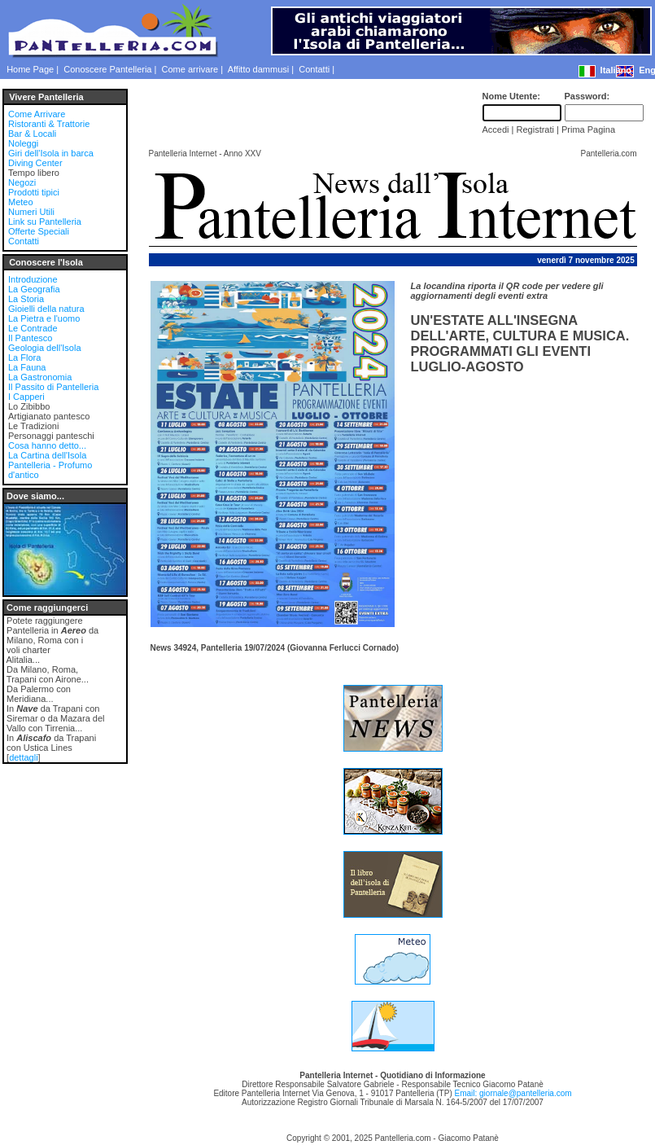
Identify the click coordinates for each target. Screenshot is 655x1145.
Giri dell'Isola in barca (51, 153)
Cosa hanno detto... (47, 445)
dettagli (23, 757)
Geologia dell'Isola (44, 348)
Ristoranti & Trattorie (49, 124)
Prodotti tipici (33, 192)
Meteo (20, 202)
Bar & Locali (32, 133)
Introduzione (33, 279)
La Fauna (27, 367)
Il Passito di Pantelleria (53, 387)
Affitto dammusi (259, 69)
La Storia (26, 299)
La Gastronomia (40, 377)
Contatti (314, 69)
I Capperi (26, 396)
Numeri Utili (31, 212)
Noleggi (23, 143)
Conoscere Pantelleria (107, 69)
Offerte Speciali (38, 231)
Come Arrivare (36, 114)
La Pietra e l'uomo (44, 318)
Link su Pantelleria (44, 221)
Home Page (30, 69)
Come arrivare (190, 69)
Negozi (22, 182)
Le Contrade (33, 328)
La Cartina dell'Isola (47, 455)
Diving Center (35, 163)
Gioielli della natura (46, 309)
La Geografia (34, 289)
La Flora (24, 357)
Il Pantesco (30, 338)
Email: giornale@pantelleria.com (512, 1093)
